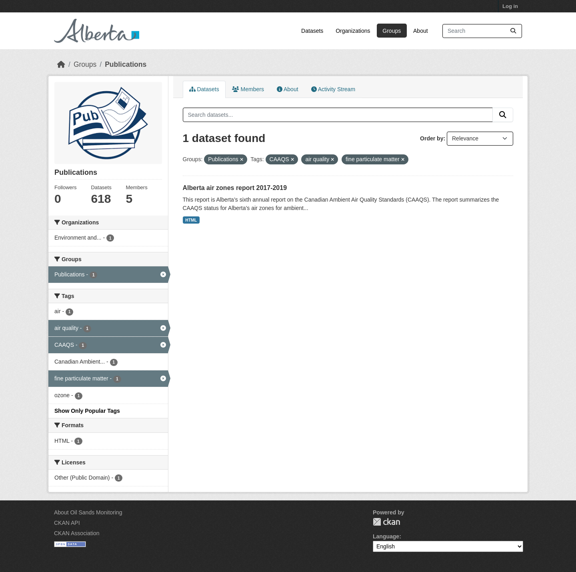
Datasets (312, 31)
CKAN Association (77, 533)
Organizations (353, 31)
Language (386, 536)
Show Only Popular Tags (87, 411)
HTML (191, 220)
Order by (431, 138)
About (420, 31)
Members (248, 89)
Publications (125, 64)
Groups (391, 31)
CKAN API (67, 523)
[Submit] (513, 31)
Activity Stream (333, 89)
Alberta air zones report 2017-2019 (235, 187)
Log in (510, 6)
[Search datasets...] (482, 31)
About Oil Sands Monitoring (88, 512)
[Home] (61, 64)
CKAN (386, 522)
